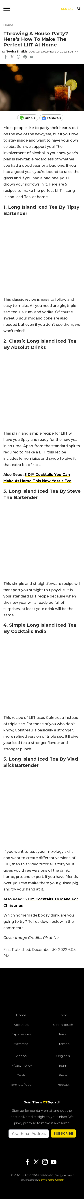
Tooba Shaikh (16, 51)
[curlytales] (42, 992)
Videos (21, 1056)
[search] (78, 9)
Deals (21, 1075)
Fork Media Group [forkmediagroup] (51, 1179)
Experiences (21, 1034)
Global (67, 9)
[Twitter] (36, 1162)
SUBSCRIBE (63, 1133)
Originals (63, 1056)
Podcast (62, 1085)
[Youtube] (53, 1162)
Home (8, 25)
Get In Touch (63, 1025)
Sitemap (63, 1044)
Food (63, 1015)
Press (63, 1075)
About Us (21, 1025)
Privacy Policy (21, 1065)
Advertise (21, 1044)
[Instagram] (44, 1162)
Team (63, 1065)
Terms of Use (21, 1085)
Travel (63, 1034)
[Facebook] (27, 1162)
